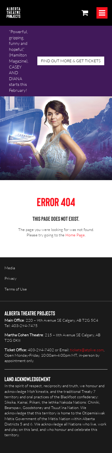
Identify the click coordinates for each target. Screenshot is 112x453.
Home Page (75, 234)
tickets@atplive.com (87, 349)
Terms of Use (15, 289)
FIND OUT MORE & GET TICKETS (71, 60)
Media (9, 267)
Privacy (10, 278)
